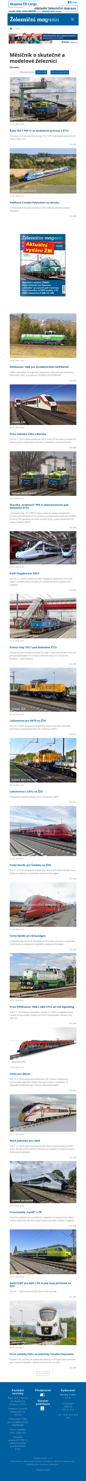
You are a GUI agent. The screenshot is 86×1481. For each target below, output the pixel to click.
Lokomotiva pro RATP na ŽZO (28, 720)
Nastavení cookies (43, 1470)
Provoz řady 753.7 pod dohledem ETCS (33, 647)
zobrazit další (43, 1373)
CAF (41, 72)
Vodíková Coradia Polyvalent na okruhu (34, 202)
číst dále (72, 144)
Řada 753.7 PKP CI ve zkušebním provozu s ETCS (39, 130)
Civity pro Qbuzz (20, 1073)
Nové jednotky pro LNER (25, 1140)
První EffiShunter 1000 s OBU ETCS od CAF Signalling (42, 1006)
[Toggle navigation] (72, 19)
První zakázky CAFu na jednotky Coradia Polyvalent (42, 1354)
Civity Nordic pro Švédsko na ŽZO (30, 865)
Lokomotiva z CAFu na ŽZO (26, 791)
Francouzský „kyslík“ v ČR (26, 1212)
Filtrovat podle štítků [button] (60, 72)
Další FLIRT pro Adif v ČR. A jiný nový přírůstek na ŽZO (40, 1284)
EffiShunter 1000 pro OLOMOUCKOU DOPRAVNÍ (39, 367)
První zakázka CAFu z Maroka (28, 434)
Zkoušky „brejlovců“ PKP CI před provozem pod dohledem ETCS (39, 506)
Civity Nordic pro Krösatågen (28, 935)
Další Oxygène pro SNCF (24, 573)
